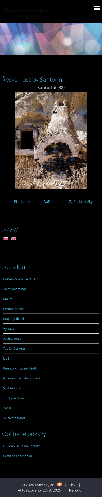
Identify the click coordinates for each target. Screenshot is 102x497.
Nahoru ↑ (76, 490)
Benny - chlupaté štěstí (19, 368)
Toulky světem (13, 398)
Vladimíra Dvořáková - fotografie (28, 13)
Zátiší (7, 408)
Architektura (12, 338)
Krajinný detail (13, 318)
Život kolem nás (14, 289)
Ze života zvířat (14, 418)
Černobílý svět (13, 309)
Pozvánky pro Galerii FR (20, 279)
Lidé (6, 358)
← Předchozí (19, 201)
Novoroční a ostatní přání (21, 378)
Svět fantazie (12, 388)
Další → (50, 201)
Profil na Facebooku (17, 456)
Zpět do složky (81, 201)
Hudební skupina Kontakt (21, 446)
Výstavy (8, 328)
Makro (8, 299)
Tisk (72, 484)
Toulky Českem (14, 348)
